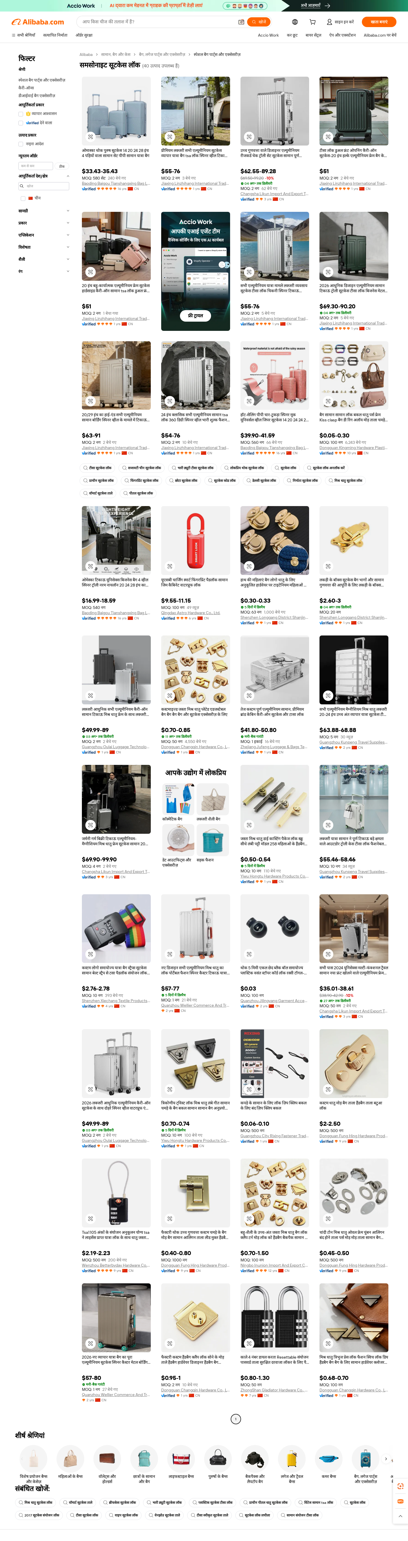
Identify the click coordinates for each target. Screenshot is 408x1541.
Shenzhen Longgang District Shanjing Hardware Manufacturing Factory (274, 617)
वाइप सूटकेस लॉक (123, 1515)
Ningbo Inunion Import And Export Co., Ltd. (274, 1265)
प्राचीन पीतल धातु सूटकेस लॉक (265, 1502)
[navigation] (44, 737)
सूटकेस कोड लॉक (222, 480)
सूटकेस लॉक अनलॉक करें (326, 468)
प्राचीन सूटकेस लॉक (98, 480)
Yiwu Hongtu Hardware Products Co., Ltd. (274, 876)
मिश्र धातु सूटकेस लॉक (345, 480)
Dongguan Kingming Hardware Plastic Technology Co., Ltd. (353, 447)
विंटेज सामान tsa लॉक (315, 1502)
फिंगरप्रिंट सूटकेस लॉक (141, 480)
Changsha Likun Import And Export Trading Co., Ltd (274, 193)
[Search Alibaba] (157, 22)
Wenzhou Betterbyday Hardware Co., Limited (116, 1265)
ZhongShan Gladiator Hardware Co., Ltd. (274, 1390)
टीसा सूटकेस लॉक (97, 468)
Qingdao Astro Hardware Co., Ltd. (190, 612)
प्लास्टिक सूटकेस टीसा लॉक (212, 1502)
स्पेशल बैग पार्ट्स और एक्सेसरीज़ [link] (217, 54)
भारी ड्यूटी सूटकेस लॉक (164, 1502)
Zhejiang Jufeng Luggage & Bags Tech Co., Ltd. (274, 746)
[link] (400, 1486)
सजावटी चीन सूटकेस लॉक (141, 468)
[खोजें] (258, 22)
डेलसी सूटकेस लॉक (261, 480)
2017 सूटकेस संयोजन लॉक (39, 1515)
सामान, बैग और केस (115, 54)
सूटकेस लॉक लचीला (254, 1515)
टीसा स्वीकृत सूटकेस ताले (209, 1515)
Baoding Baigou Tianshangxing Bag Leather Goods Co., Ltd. (116, 183)
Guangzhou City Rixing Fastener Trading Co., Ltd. (274, 1135)
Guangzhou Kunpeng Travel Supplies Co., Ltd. (353, 742)
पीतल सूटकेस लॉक (138, 493)
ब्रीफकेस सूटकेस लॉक (119, 1502)
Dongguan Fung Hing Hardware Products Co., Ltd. (353, 1135)
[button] (241, 21)
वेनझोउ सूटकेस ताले (164, 1515)
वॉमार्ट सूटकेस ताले (97, 493)
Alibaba (86, 54)
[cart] (313, 22)
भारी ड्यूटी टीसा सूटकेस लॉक (192, 468)
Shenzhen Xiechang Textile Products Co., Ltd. (116, 1000)
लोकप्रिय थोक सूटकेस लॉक (244, 468)
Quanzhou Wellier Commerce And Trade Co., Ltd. (195, 1005)
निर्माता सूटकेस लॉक (302, 480)
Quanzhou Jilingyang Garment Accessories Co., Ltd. (274, 1000)
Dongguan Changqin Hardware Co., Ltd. (195, 746)
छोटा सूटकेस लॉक (183, 480)
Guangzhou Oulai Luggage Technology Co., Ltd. (116, 746)
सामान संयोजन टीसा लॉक (300, 1515)
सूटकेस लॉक (285, 468)
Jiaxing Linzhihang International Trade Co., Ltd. (195, 183)
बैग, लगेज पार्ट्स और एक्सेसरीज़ (162, 54)
